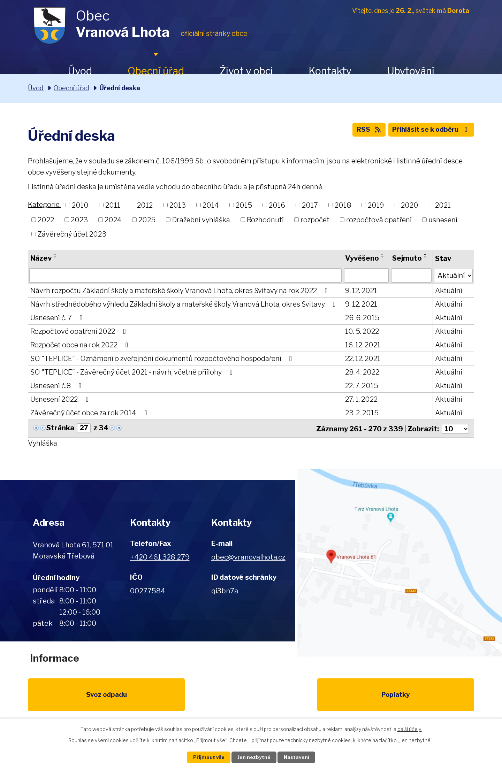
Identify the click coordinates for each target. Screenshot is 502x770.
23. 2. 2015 (361, 413)
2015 (244, 205)
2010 (80, 205)
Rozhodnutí (265, 219)
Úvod (80, 71)
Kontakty (330, 71)
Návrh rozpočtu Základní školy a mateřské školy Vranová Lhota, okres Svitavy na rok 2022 (180, 291)
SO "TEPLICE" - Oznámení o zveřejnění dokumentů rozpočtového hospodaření (162, 359)
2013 (177, 205)
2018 (343, 205)
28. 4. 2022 (362, 372)
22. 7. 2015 (361, 386)
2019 (376, 205)
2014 (211, 205)
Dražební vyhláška (201, 219)
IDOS (379, 697)
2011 (112, 205)
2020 (409, 205)
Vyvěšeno (362, 258)
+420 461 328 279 (160, 557)
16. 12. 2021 (362, 345)
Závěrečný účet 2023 (72, 234)
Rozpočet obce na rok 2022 (80, 345)
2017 (310, 205)
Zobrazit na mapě (398, 562)
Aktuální (448, 291)
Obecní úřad (156, 71)
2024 (113, 219)
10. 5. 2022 (362, 332)
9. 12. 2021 (361, 291)
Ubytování (410, 71)
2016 (277, 205)
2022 (46, 219)
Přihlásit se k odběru (429, 131)
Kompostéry (315, 697)
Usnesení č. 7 (57, 318)
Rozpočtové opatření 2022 (79, 332)
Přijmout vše (206, 757)
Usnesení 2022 (60, 399)
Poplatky (122, 697)
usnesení (442, 219)
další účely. (409, 728)
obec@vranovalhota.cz (248, 557)
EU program (187, 697)
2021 (443, 205)
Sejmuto (406, 258)
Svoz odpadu (58, 697)
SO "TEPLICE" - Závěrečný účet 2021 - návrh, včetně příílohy (132, 372)
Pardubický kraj (443, 697)
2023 (79, 219)
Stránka (60, 428)
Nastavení (299, 757)
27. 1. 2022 (361, 399)
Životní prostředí (250, 701)
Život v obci (246, 71)
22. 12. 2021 (362, 359)
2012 (145, 205)
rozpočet (315, 219)
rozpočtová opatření (379, 219)
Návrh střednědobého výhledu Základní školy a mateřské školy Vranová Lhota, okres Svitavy (184, 304)
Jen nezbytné (254, 757)
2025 (146, 219)
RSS (363, 131)
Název (41, 258)
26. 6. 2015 (362, 318)
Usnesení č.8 (57, 386)
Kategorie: (44, 204)
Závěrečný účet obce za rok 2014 (90, 413)
